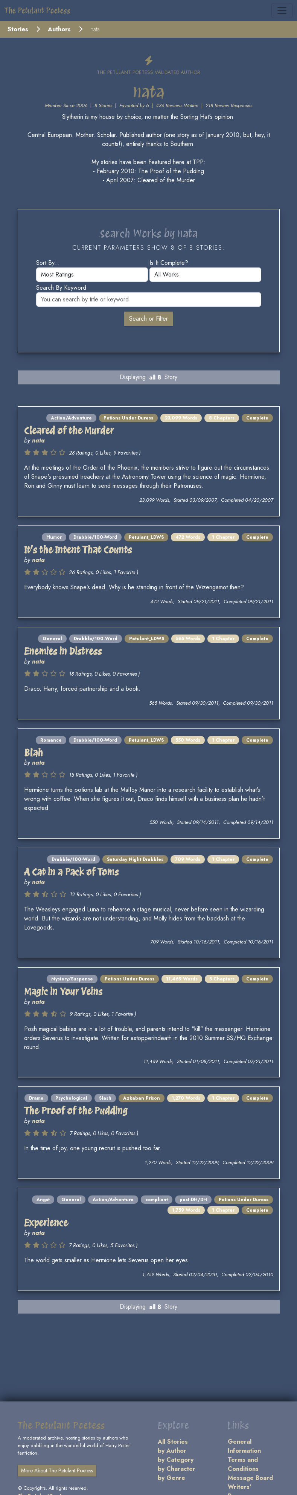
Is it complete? (168, 262)
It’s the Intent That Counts (78, 549)
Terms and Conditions (243, 1464)
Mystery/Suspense (72, 979)
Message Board (250, 1477)
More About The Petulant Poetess (57, 1470)
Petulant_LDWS (146, 537)
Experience (46, 1222)
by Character (176, 1468)
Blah (33, 752)
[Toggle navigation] (281, 10)
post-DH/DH (193, 1199)
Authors (59, 29)
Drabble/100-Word (95, 537)
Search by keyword (61, 287)
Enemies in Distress (63, 651)
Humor (54, 537)
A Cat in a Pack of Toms (71, 871)
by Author (172, 1450)
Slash (105, 1098)
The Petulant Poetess (37, 10)
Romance (51, 740)
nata (38, 440)
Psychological (71, 1098)
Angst (43, 1199)
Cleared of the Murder (69, 430)
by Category (175, 1459)
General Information (244, 1446)
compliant (156, 1199)
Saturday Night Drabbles (135, 859)
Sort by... (48, 262)
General (52, 638)
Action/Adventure (71, 418)
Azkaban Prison (141, 1098)
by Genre (171, 1477)
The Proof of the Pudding (76, 1110)
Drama (36, 1098)
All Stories (173, 1441)
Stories (18, 29)
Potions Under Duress (128, 418)
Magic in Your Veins (63, 991)
